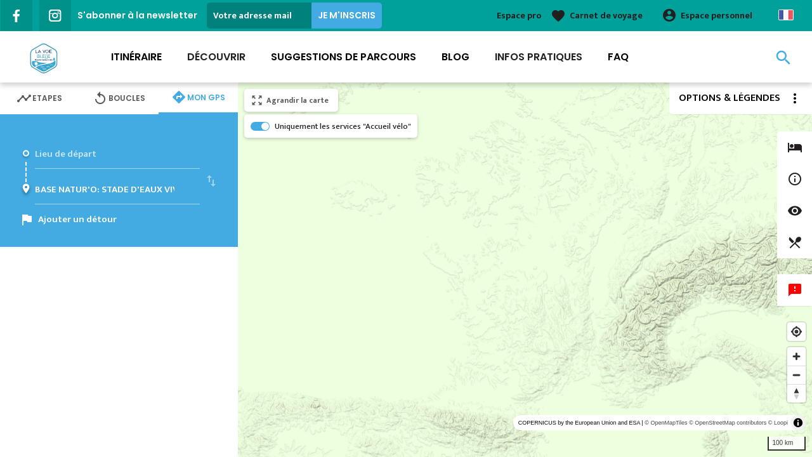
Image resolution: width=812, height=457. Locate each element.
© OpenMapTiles (666, 423)
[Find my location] (796, 331)
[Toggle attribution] (798, 422)
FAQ (618, 57)
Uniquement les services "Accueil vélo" (343, 126)
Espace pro (519, 15)
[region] (525, 270)
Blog (455, 57)
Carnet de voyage (606, 15)
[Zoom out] (796, 375)
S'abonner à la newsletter (137, 15)
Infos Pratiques (538, 57)
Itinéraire (136, 57)
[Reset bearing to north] (796, 393)
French (786, 15)
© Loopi (778, 423)
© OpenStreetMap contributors (727, 423)
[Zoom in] (796, 356)
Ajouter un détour (77, 219)
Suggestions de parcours (343, 57)
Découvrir (216, 57)
